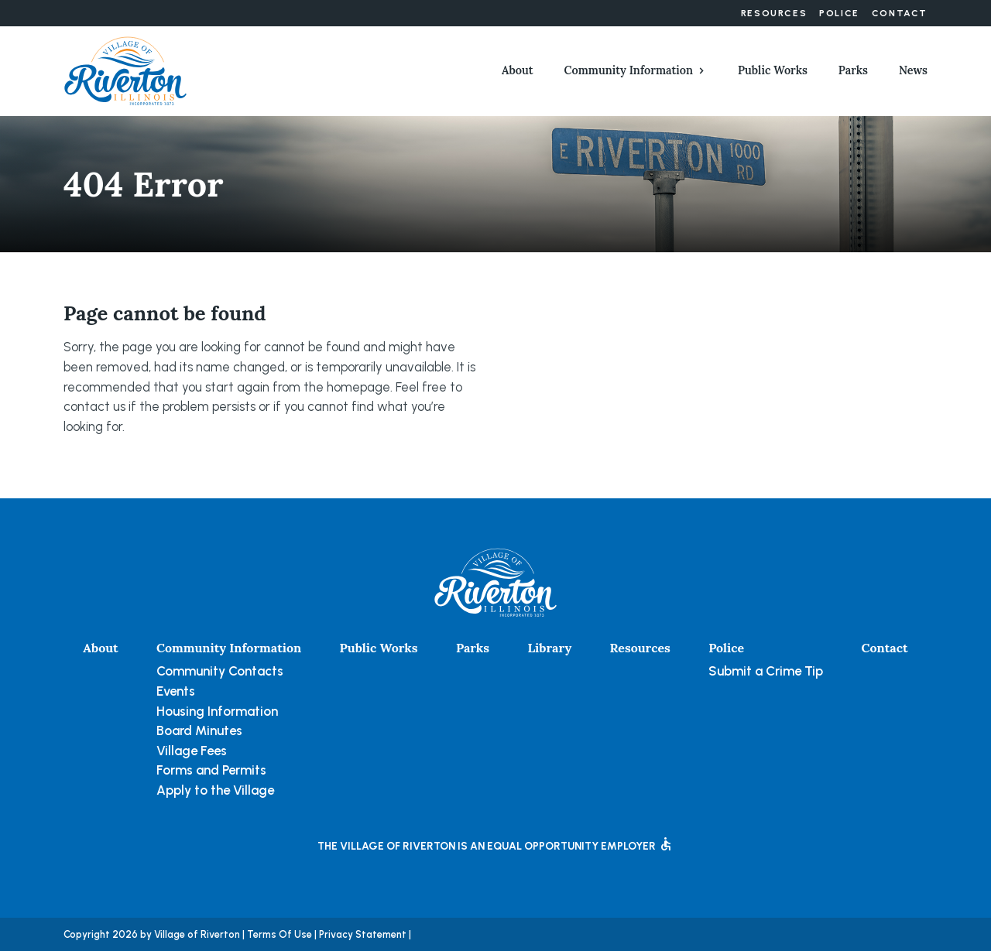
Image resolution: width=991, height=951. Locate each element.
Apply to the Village (215, 790)
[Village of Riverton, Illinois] (125, 69)
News (913, 70)
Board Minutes (199, 730)
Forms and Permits (211, 770)
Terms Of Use (279, 934)
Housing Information (217, 711)
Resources (774, 13)
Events (175, 691)
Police (839, 13)
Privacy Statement (362, 934)
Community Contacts (219, 671)
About (517, 70)
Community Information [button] (628, 70)
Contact (900, 13)
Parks (853, 70)
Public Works (773, 70)
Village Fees (191, 750)
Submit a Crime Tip (765, 671)
